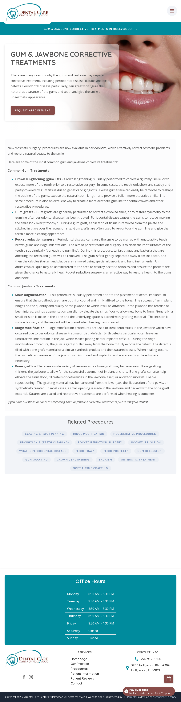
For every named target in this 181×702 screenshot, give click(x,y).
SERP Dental (130, 697)
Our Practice (80, 664)
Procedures (79, 669)
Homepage (79, 659)
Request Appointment (33, 110)
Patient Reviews (82, 678)
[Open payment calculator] (148, 691)
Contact (76, 683)
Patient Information (85, 674)
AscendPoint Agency (164, 697)
